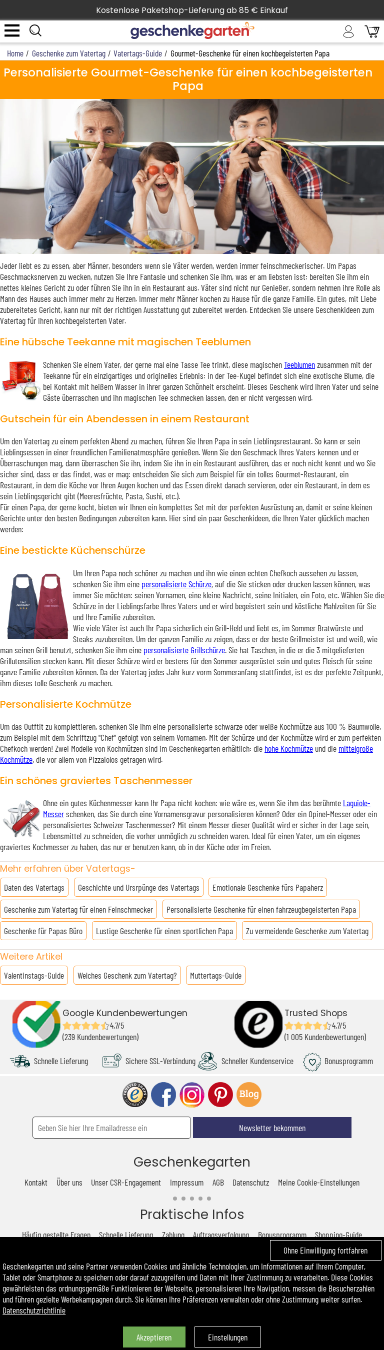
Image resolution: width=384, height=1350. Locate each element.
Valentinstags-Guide (34, 975)
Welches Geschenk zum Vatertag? (127, 975)
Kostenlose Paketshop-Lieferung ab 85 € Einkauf (192, 10)
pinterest (220, 1095)
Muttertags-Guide (216, 975)
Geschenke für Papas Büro (43, 930)
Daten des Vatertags (34, 887)
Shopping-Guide (338, 1234)
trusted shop (135, 1095)
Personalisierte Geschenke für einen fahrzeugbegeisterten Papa (261, 909)
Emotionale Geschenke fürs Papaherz (267, 887)
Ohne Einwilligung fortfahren (326, 1250)
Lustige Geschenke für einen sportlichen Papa (164, 930)
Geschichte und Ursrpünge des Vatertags (139, 887)
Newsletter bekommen (272, 1127)
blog (249, 1095)
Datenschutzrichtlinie (34, 1310)
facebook (163, 1095)
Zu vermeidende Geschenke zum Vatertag (307, 930)
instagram (192, 1095)
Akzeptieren (154, 1337)
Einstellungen (228, 1337)
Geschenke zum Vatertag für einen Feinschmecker (78, 909)
